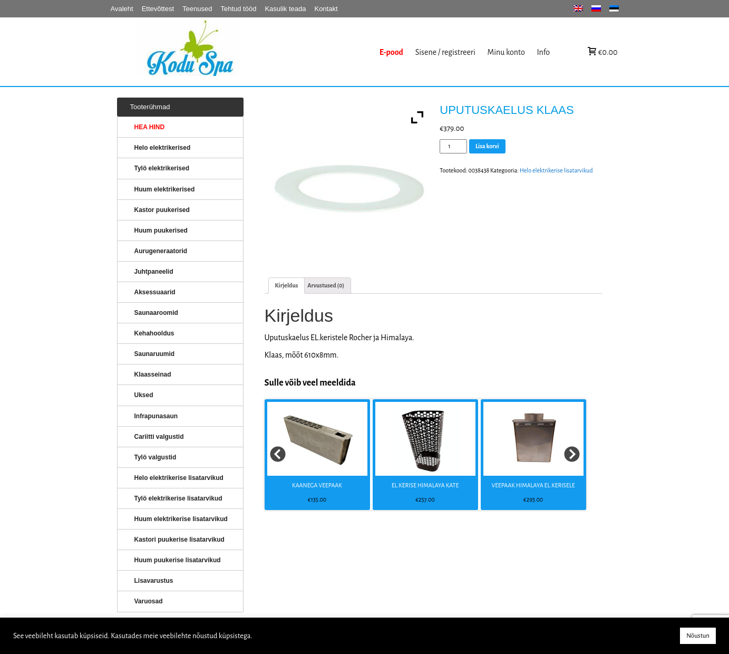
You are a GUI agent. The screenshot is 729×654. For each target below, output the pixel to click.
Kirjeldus (286, 285)
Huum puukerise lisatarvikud (177, 560)
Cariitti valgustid (159, 436)
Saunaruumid (154, 354)
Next (572, 454)
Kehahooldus (154, 333)
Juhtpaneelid (153, 271)
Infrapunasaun (156, 416)
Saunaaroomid (156, 312)
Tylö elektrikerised (162, 168)
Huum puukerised (161, 230)
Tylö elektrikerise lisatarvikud (178, 498)
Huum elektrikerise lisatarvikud (181, 519)
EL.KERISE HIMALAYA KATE (425, 485)
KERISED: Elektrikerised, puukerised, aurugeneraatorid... (255, 52)
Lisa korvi (487, 146)
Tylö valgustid (155, 457)
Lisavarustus (153, 580)
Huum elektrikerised (164, 189)
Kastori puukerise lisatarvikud (179, 539)
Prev (278, 454)
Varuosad (148, 601)
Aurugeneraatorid (161, 251)
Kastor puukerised (162, 210)
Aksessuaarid (155, 292)
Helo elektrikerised (162, 147)
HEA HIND (149, 127)
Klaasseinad (152, 374)
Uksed (143, 395)
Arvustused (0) (325, 285)
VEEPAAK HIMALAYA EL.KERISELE (533, 485)
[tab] (286, 285)
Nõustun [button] (697, 635)
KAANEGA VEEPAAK (317, 485)
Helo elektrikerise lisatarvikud (556, 170)
